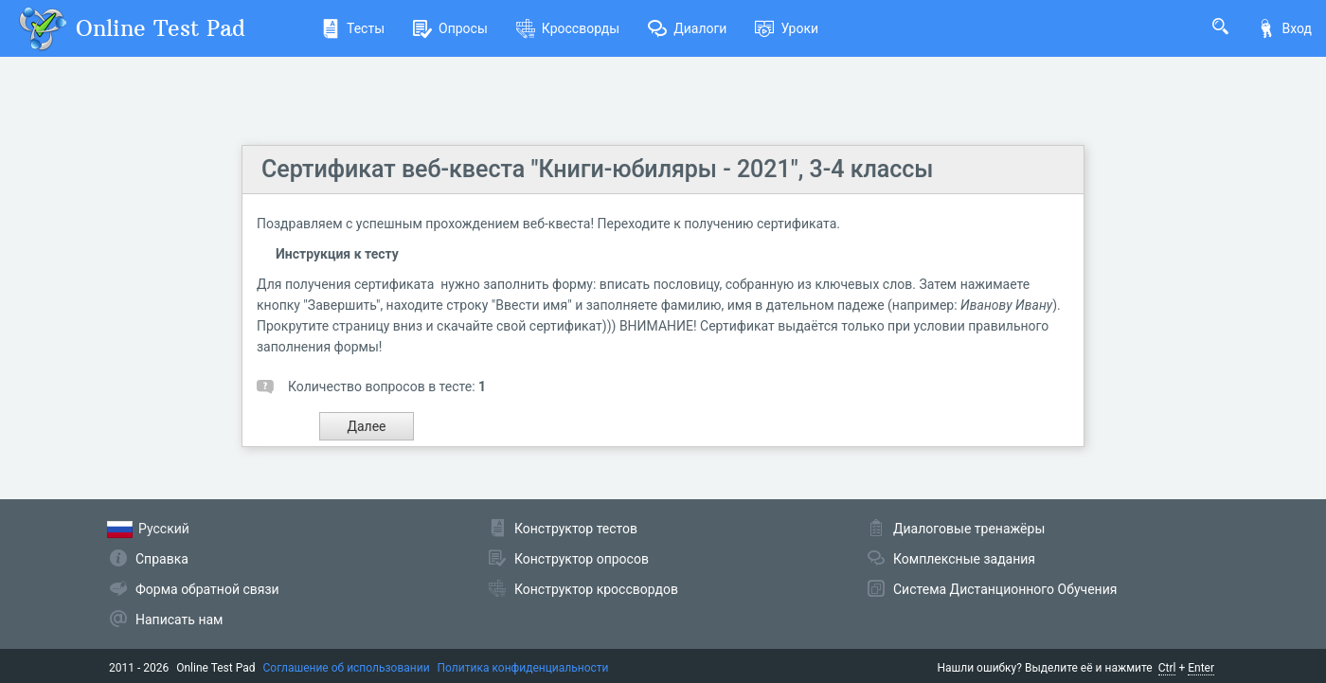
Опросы (450, 28)
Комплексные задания (964, 558)
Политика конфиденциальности (523, 667)
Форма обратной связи (207, 589)
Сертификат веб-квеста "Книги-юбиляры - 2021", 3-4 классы (597, 169)
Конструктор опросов (581, 558)
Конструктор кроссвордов (596, 589)
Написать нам (179, 619)
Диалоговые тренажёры (969, 528)
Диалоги (687, 28)
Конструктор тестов (575, 528)
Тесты (353, 28)
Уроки (786, 28)
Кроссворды (567, 28)
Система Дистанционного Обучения (1005, 589)
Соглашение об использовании (346, 667)
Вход (1284, 28)
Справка (161, 558)
